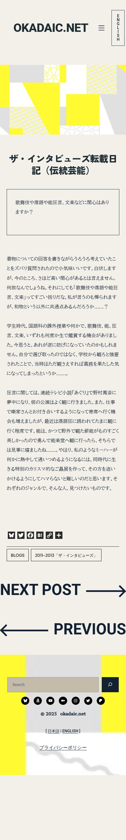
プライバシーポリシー (63, 747)
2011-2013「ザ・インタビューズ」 (66, 555)
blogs (18, 555)
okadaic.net (51, 27)
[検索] (110, 684)
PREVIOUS (88, 629)
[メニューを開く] (103, 28)
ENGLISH (70, 731)
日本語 (53, 731)
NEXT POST (42, 590)
